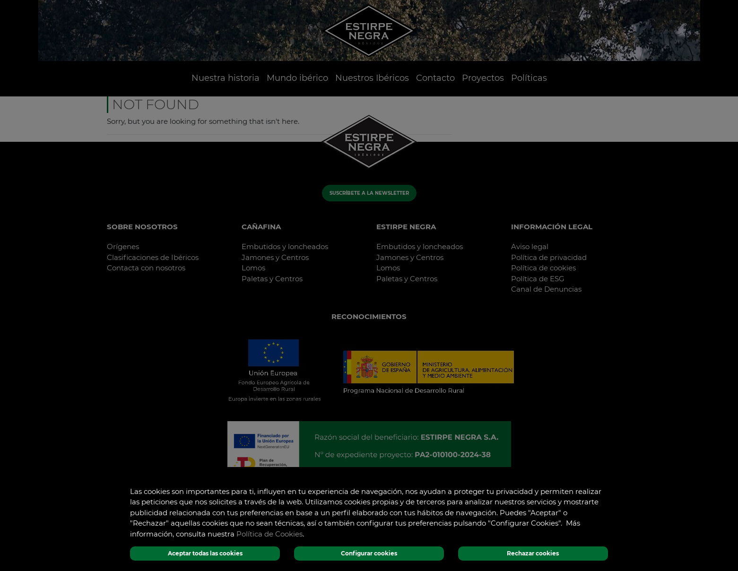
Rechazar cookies (533, 553)
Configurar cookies (369, 553)
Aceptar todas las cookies (205, 553)
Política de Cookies (269, 533)
